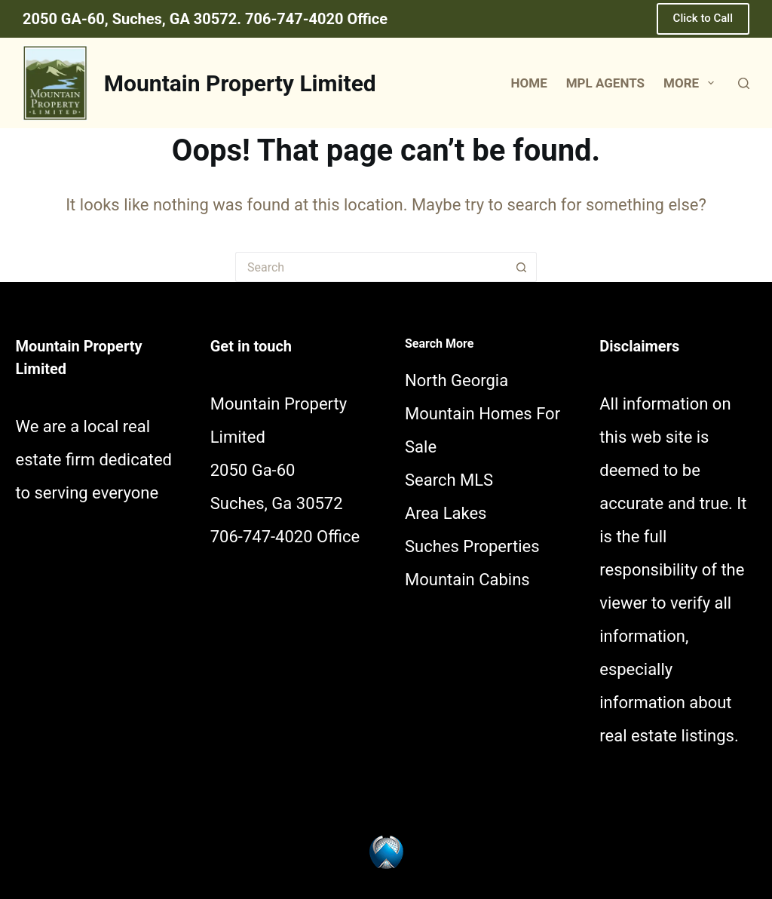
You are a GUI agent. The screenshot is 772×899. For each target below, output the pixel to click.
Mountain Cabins (467, 579)
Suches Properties (472, 546)
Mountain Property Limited (240, 83)
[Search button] (522, 267)
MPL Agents (605, 83)
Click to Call (703, 18)
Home (529, 83)
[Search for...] (371, 267)
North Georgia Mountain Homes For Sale (482, 413)
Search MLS (449, 480)
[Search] (743, 83)
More (691, 83)
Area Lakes (445, 513)
